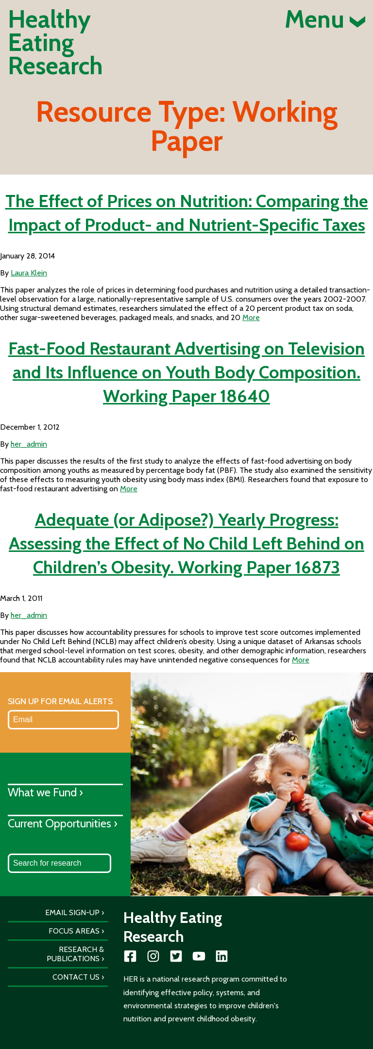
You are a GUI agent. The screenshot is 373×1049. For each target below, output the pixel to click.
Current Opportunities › (63, 823)
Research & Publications (75, 954)
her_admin (29, 444)
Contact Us (76, 977)
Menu (325, 19)
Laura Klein (29, 272)
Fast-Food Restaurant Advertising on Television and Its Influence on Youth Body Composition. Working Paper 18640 (186, 372)
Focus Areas (74, 931)
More (251, 317)
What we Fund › (45, 792)
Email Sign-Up (72, 912)
